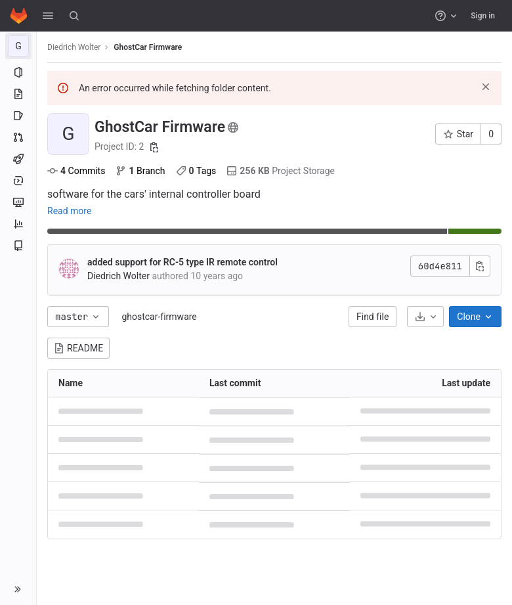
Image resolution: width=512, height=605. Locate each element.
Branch (140, 171)
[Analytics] (18, 224)
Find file (372, 316)
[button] (47, 15)
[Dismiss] (486, 87)
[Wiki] (18, 245)
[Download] (425, 316)
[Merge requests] (18, 137)
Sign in (483, 15)
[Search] (74, 15)
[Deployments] (18, 180)
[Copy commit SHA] (479, 266)
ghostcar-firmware (158, 316)
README (78, 348)
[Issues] (18, 115)
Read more (69, 211)
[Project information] (18, 72)
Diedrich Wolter (73, 47)
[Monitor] (18, 202)
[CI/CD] (18, 158)
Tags (196, 171)
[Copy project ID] (154, 147)
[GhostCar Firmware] (18, 46)
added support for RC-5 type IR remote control (182, 262)
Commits (76, 171)
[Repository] (18, 93)
